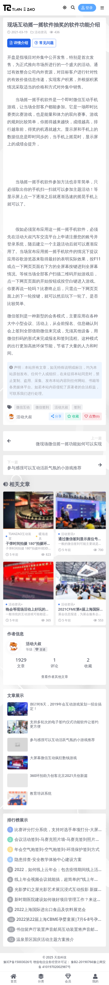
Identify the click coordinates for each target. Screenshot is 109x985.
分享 (56, 416)
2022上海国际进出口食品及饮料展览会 (50, 909)
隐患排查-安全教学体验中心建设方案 (48, 859)
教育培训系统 (41, 793)
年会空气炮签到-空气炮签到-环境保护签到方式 (56, 849)
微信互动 (23, 407)
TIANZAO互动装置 (20, 536)
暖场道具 (43, 536)
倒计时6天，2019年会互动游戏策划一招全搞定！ (66, 706)
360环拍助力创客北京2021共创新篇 (59, 775)
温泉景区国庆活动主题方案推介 (45, 939)
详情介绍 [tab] (19, 42)
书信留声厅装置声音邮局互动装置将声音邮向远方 (61, 929)
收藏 (73, 416)
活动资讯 (41, 32)
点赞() (92, 416)
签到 (77, 407)
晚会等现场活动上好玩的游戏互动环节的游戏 (27, 611)
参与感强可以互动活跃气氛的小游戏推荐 (62, 739)
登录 (87, 8)
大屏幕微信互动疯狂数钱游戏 (53, 757)
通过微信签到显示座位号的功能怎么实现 (80, 541)
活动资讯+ (68, 534)
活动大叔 (61, 407)
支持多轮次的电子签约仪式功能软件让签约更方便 (64, 724)
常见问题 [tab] (44, 42)
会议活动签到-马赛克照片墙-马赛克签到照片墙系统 (61, 839)
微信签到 (42, 407)
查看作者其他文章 (54, 677)
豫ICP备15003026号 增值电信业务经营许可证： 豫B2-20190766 (48, 962)
